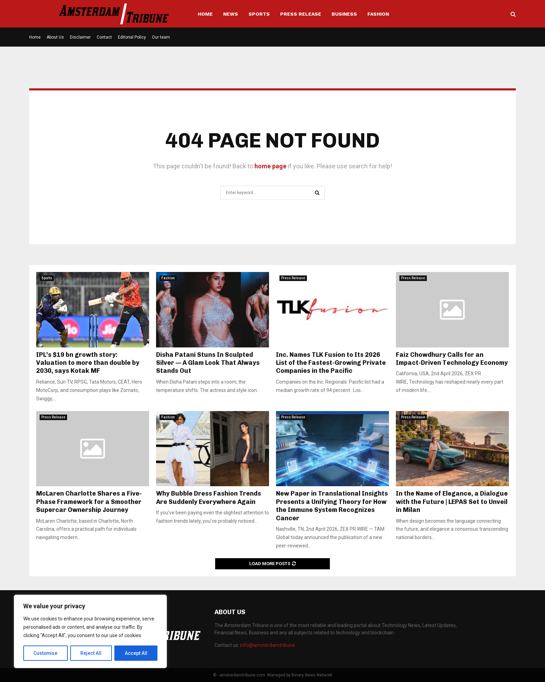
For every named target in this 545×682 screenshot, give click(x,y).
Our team (161, 37)
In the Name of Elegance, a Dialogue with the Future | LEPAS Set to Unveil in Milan (452, 502)
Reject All (91, 653)
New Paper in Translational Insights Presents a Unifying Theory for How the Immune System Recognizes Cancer (332, 506)
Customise (45, 653)
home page (270, 166)
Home (205, 14)
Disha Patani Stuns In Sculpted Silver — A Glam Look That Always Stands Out (208, 363)
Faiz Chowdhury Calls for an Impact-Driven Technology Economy (452, 359)
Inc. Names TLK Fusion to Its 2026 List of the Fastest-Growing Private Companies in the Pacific (331, 363)
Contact (104, 37)
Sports (259, 14)
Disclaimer (80, 37)
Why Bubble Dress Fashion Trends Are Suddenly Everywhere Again (208, 497)
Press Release (300, 14)
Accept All (136, 653)
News (230, 14)
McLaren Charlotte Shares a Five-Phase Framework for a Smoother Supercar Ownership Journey (89, 502)
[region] (90, 631)
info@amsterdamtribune (267, 645)
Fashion (378, 14)
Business (344, 14)
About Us (55, 37)
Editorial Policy (132, 37)
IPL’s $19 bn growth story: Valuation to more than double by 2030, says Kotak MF (87, 363)
